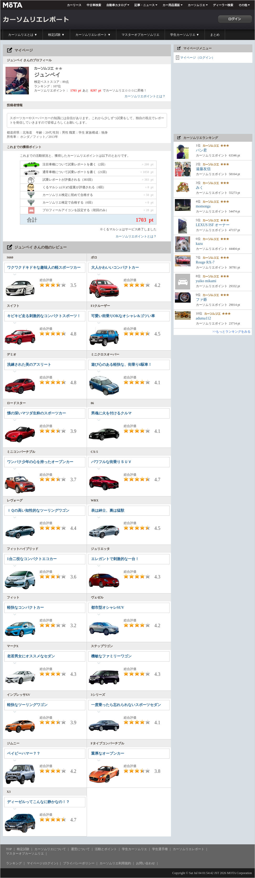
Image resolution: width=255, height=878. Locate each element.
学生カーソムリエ (134, 849)
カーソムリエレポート (188, 849)
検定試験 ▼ (56, 35)
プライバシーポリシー (79, 863)
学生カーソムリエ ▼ (184, 35)
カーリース (74, 5)
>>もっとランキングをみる (231, 331)
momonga (203, 206)
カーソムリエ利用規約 (115, 863)
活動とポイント (106, 849)
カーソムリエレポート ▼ (93, 35)
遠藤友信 (203, 169)
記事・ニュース (144, 5)
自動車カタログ (116, 5)
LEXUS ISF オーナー (213, 225)
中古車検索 (94, 5)
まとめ (215, 35)
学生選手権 (160, 849)
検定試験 (23, 849)
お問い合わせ (145, 863)
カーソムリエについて (50, 849)
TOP (9, 849)
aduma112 (203, 318)
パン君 (201, 150)
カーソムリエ (196, 5)
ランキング (14, 863)
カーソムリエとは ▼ (22, 35)
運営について (80, 849)
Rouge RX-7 (205, 262)
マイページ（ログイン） (197, 57)
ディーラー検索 (223, 5)
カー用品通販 (171, 5)
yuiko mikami (206, 281)
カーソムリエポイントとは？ (144, 96)
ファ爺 (201, 300)
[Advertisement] (213, 98)
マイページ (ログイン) (42, 863)
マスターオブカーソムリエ (140, 35)
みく (199, 188)
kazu (199, 244)
